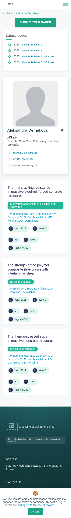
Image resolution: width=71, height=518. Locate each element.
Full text (49, 56)
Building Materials (20, 281)
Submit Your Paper (35, 22)
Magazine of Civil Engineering (36, 426)
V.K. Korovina (30, 362)
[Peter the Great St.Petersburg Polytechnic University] (11, 430)
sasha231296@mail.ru (25, 152)
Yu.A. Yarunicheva (37, 288)
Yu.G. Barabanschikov (33, 217)
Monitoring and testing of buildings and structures (33, 205)
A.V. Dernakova (28, 220)
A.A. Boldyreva (16, 288)
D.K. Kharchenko (40, 213)
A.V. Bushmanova (18, 213)
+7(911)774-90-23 (23, 159)
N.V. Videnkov (38, 355)
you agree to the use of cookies (36, 505)
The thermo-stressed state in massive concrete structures (31, 339)
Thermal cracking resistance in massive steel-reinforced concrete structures (35, 192)
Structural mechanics (22, 348)
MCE (10, 4)
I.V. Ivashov (28, 292)
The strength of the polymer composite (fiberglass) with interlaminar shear (28, 269)
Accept (35, 511)
